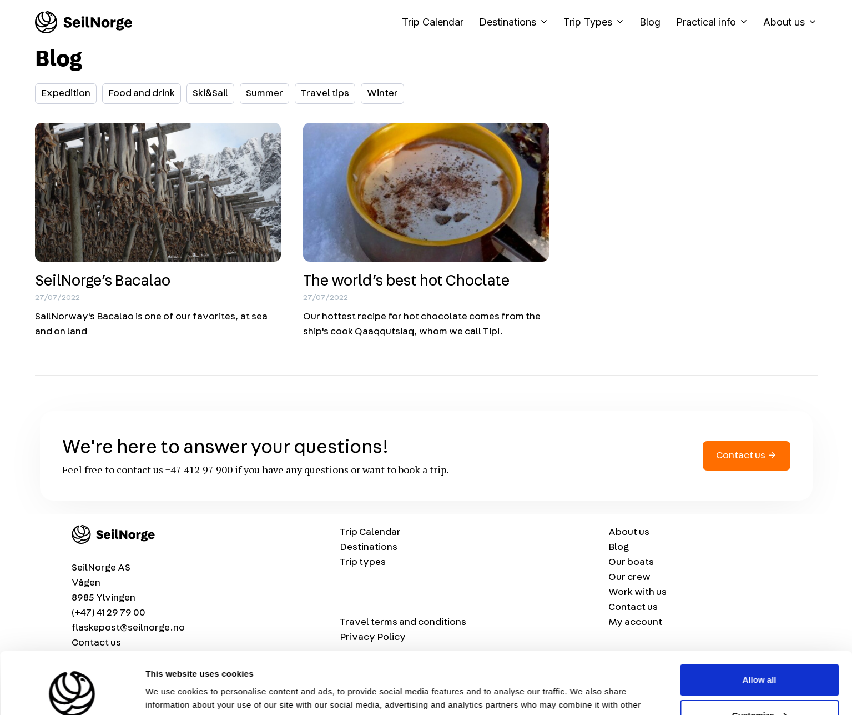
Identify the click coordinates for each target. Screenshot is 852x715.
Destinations (517, 22)
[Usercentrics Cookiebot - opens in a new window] (71, 693)
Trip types (363, 562)
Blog (650, 22)
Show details (171, 693)
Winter (382, 93)
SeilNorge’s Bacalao (102, 281)
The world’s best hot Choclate (406, 281)
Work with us (637, 592)
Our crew (629, 577)
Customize (760, 659)
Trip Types (597, 22)
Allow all (760, 624)
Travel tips (325, 93)
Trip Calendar (432, 22)
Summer (264, 93)
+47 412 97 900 (199, 469)
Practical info (715, 22)
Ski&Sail (210, 93)
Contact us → (746, 456)
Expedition (65, 93)
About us (790, 22)
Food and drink (141, 93)
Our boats (631, 562)
